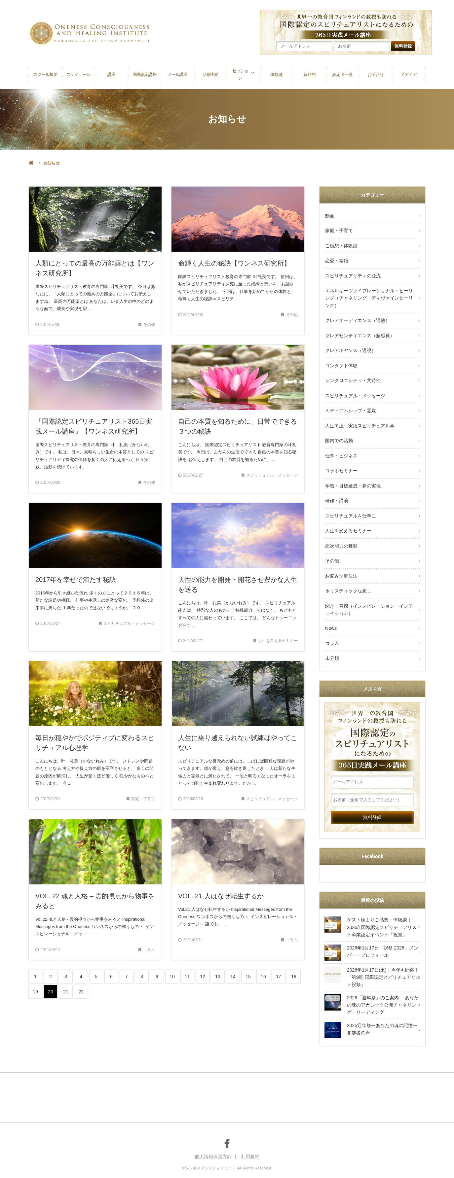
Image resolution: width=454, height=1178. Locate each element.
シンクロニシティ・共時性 (352, 373)
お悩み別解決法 (340, 559)
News (330, 610)
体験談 (277, 73)
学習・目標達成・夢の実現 (352, 473)
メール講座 (177, 73)
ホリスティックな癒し (347, 574)
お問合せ (376, 73)
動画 (329, 215)
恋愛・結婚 (336, 258)
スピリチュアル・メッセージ (354, 387)
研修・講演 (336, 487)
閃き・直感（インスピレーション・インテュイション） (368, 592)
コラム (331, 624)
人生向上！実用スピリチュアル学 (359, 416)
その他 (331, 545)
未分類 (331, 638)
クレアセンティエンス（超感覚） (359, 330)
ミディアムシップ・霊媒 (349, 402)
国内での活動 (338, 430)
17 (278, 976)
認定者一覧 (343, 73)
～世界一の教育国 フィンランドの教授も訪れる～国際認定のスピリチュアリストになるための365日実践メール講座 (372, 718)
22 (81, 991)
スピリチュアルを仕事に (349, 502)
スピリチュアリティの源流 (352, 272)
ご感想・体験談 (340, 243)
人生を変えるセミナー (347, 516)
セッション (240, 73)
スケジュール (78, 73)
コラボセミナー (340, 459)
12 (202, 976)
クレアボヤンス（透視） (349, 344)
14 (233, 976)
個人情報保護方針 (213, 1137)
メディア (408, 73)
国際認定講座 (144, 73)
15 (248, 976)
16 (263, 976)
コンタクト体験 (340, 359)
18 (293, 976)
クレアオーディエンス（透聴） (356, 316)
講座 (111, 73)
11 (187, 976)
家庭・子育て (338, 229)
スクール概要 (45, 73)
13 (217, 976)
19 (35, 991)
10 (172, 976)
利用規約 (250, 1137)
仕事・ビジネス (340, 444)
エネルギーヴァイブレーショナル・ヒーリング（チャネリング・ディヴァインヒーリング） (368, 294)
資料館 (310, 73)
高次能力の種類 (340, 531)
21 (65, 991)
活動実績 (210, 73)
